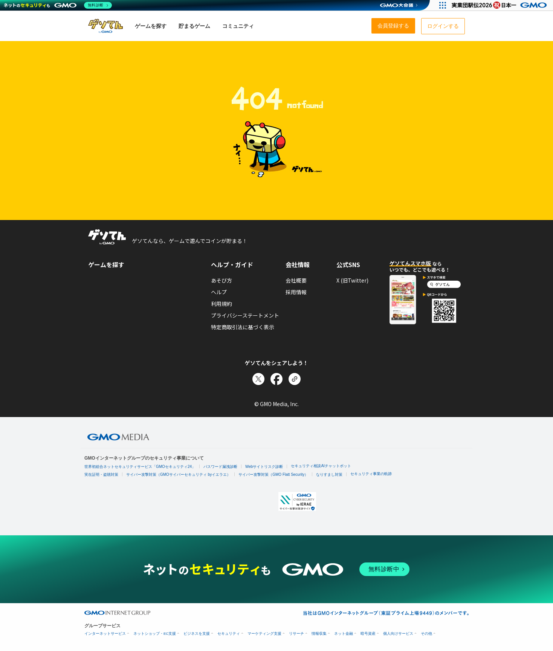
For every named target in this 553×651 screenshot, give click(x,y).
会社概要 (296, 280)
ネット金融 (343, 633)
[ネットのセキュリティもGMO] (58, 5)
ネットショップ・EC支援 (154, 633)
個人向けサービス (398, 633)
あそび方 (221, 280)
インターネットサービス (105, 633)
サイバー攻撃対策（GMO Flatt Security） (273, 474)
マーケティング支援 (264, 633)
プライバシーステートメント (245, 315)
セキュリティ (228, 633)
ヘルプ (219, 292)
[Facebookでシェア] (276, 379)
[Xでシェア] (258, 379)
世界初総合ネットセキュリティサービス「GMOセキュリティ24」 (140, 467)
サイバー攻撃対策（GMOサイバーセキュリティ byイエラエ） (178, 474)
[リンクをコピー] (295, 379)
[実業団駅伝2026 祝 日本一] (500, 5)
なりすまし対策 (329, 474)
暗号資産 (368, 633)
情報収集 (319, 633)
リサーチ (296, 633)
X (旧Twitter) (352, 280)
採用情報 (296, 292)
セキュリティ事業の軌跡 (371, 474)
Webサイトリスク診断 (264, 467)
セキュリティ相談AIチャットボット (321, 466)
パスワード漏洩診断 (220, 467)
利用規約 (221, 303)
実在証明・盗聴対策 (101, 474)
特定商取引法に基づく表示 (242, 327)
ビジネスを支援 (196, 633)
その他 (426, 633)
